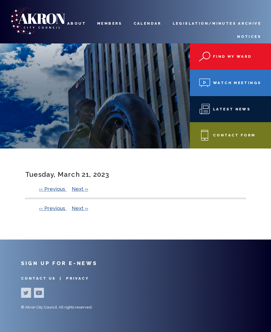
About (76, 23)
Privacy (77, 278)
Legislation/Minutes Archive (217, 23)
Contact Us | (42, 278)
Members (109, 23)
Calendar (148, 23)
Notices (249, 36)
